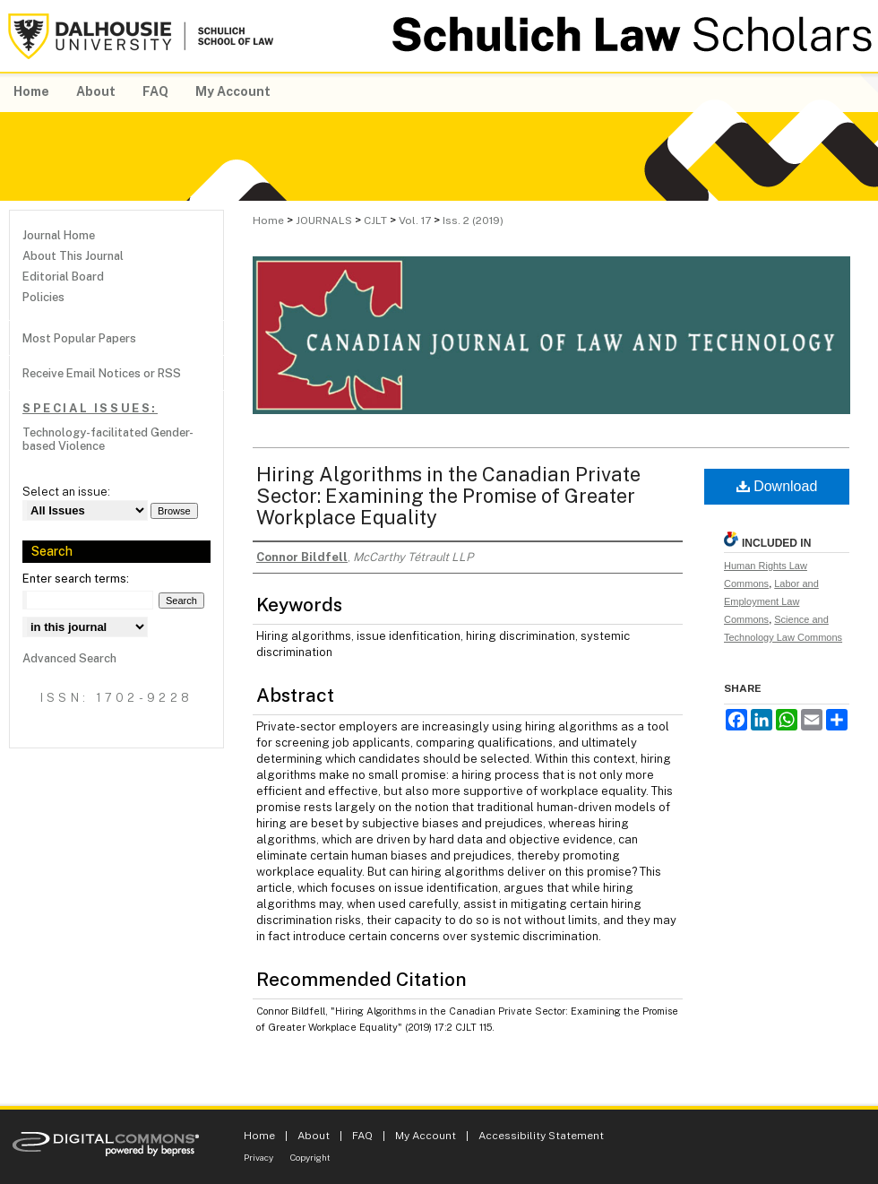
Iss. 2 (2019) (473, 220)
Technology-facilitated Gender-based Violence (108, 439)
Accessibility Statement (541, 1135)
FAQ (362, 1135)
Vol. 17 (415, 220)
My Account (425, 1135)
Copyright (310, 1157)
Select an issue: (66, 491)
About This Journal (73, 256)
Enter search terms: (75, 578)
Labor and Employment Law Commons (771, 601)
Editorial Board (63, 276)
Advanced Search (69, 658)
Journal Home (58, 235)
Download (777, 486)
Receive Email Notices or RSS (101, 373)
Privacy (258, 1157)
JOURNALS (324, 220)
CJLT (375, 220)
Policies (43, 297)
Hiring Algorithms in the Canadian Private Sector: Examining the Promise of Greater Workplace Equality (448, 495)
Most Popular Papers (79, 338)
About (313, 1135)
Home (268, 220)
